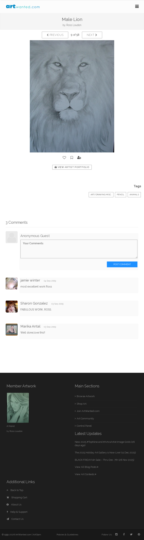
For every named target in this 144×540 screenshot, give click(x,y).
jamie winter (30, 280)
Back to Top (15, 490)
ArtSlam (37, 534)
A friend (11, 426)
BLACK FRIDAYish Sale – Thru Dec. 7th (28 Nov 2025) (104, 459)
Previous (55, 34)
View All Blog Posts (86, 467)
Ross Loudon (73, 25)
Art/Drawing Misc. (101, 194)
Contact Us (15, 519)
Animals (134, 194)
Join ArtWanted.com (88, 411)
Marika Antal (30, 326)
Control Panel (84, 425)
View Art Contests (85, 474)
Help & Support (17, 511)
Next (92, 34)
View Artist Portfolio (72, 167)
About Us (14, 504)
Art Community (85, 418)
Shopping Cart (17, 497)
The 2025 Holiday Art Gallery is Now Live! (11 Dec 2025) (105, 452)
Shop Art (81, 403)
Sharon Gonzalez (34, 303)
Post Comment (122, 264)
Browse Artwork (86, 396)
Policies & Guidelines (67, 534)
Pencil (120, 194)
